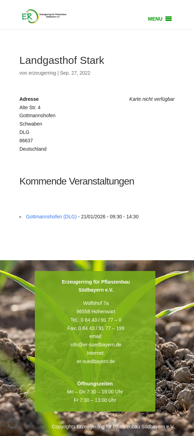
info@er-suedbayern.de (96, 344)
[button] (155, 18)
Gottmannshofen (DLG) (51, 216)
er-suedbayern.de (96, 361)
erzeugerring (42, 73)
